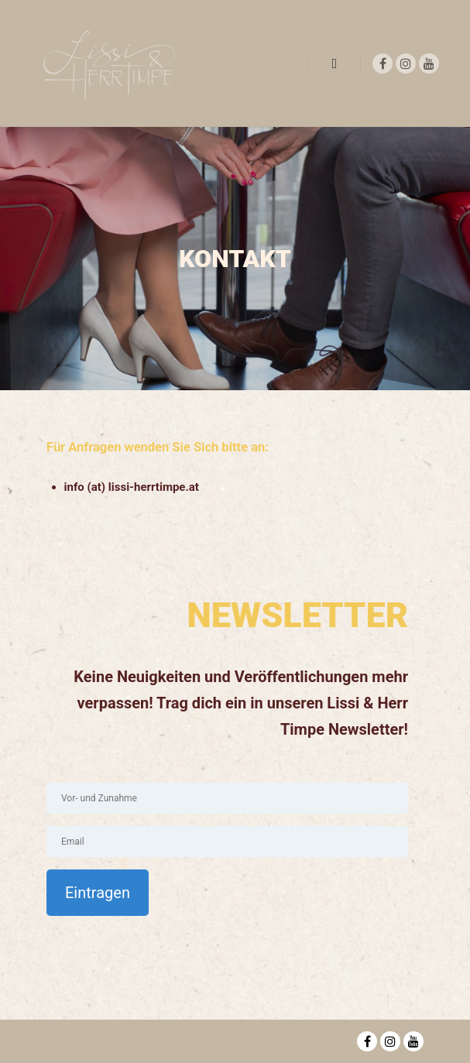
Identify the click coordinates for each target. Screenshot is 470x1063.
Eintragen (97, 892)
